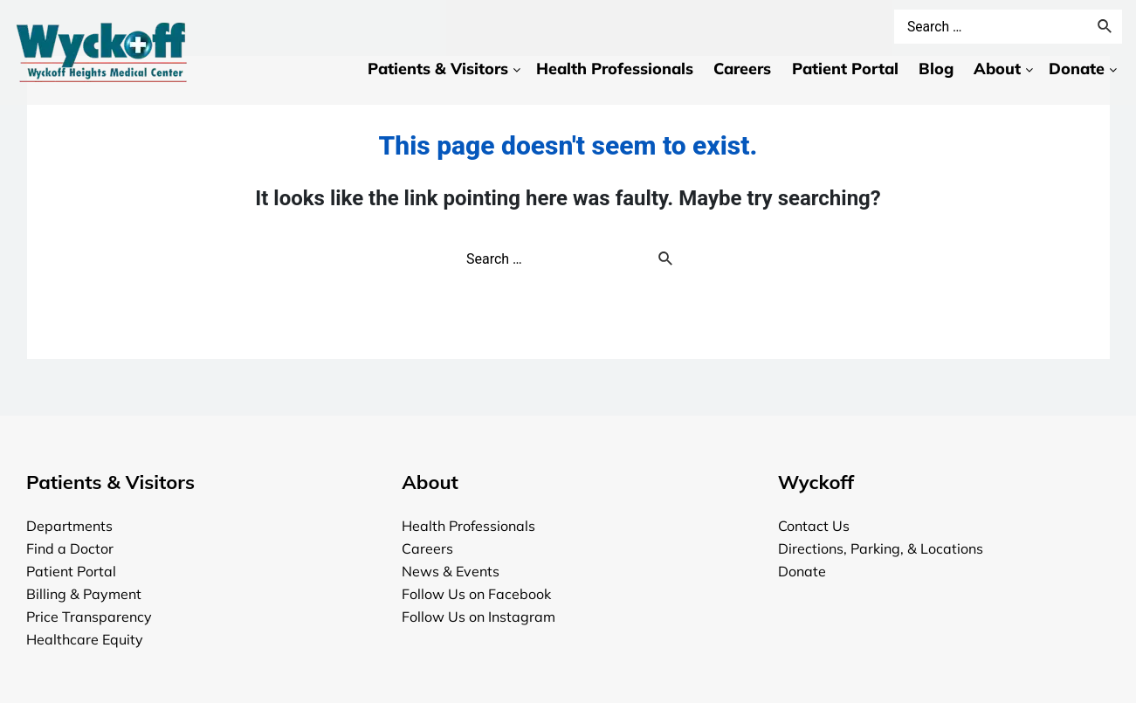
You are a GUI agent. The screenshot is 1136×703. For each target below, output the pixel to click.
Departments (69, 525)
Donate (802, 571)
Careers (427, 548)
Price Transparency (89, 616)
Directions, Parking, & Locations (880, 548)
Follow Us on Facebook (476, 594)
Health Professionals (468, 525)
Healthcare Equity (84, 639)
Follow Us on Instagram (478, 616)
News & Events (450, 571)
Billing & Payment (83, 594)
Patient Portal (71, 571)
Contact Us (814, 525)
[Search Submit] (666, 260)
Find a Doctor (70, 548)
